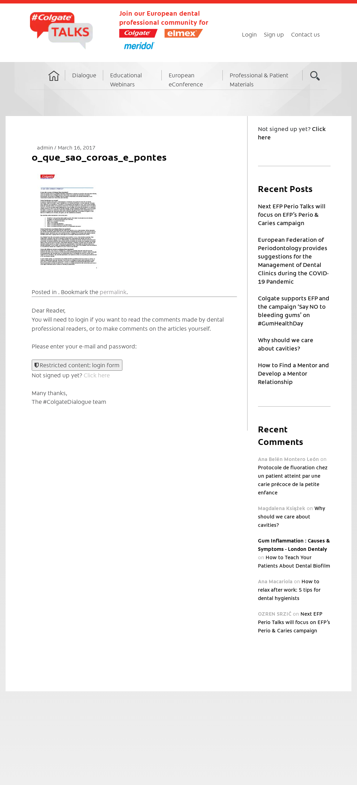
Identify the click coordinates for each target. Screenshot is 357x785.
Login (249, 34)
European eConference (186, 79)
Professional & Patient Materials (259, 79)
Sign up (274, 34)
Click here (97, 375)
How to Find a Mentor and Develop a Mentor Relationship (293, 373)
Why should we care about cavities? (291, 516)
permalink (113, 291)
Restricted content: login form (77, 365)
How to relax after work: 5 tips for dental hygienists (289, 589)
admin (45, 147)
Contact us (305, 34)
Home (54, 82)
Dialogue (84, 75)
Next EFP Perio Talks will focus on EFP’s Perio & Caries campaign (292, 214)
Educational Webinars (126, 79)
